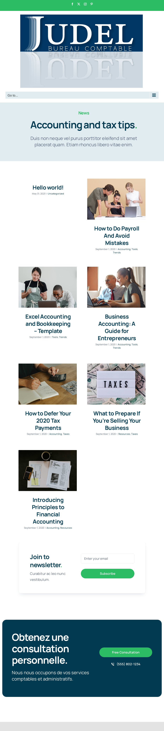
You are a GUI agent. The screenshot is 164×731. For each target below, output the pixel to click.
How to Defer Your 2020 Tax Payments (48, 420)
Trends (117, 252)
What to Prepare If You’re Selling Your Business (117, 420)
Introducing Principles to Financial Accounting (48, 510)
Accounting (124, 249)
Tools (135, 249)
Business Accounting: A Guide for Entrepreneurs (117, 327)
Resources (124, 433)
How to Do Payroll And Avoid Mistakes (116, 236)
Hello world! (48, 187)
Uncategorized (56, 193)
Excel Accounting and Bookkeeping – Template (48, 324)
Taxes (66, 433)
